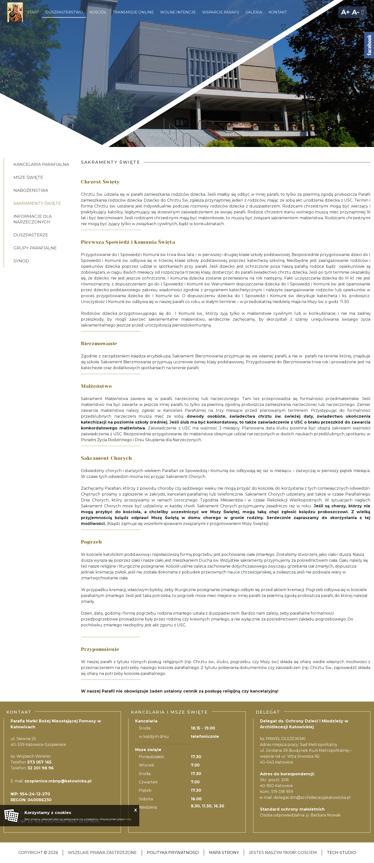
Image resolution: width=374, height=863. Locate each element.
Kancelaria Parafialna (41, 164)
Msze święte (28, 177)
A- (355, 12)
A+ (345, 12)
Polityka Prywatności (173, 852)
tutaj (128, 819)
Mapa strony (224, 852)
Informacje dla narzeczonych (32, 219)
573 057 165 (39, 762)
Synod (21, 260)
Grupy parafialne (35, 247)
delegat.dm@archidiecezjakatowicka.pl (312, 797)
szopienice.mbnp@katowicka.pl (58, 781)
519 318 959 (282, 791)
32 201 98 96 (40, 768)
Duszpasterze (30, 234)
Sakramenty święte (37, 203)
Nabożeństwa (30, 190)
